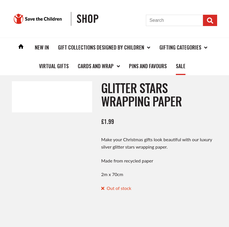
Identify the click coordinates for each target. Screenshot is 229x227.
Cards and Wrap (96, 66)
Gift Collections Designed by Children (101, 47)
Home (21, 47)
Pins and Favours (148, 66)
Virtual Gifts (54, 66)
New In (42, 47)
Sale (180, 66)
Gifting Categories (180, 47)
